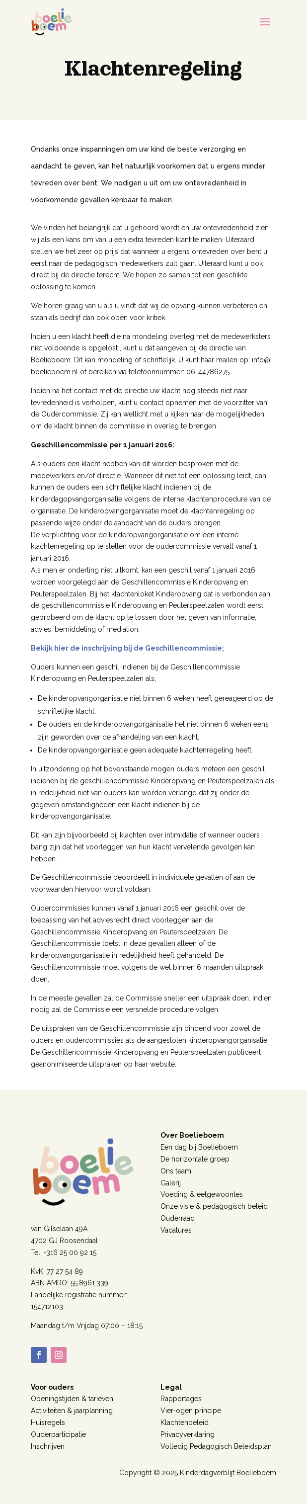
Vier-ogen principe (190, 1411)
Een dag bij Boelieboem (199, 1147)
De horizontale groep (195, 1159)
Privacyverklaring (187, 1434)
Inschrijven (48, 1446)
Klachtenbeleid (184, 1422)
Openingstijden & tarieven (72, 1399)
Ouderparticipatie (58, 1434)
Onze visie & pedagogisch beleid (214, 1206)
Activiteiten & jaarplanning (72, 1411)
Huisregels (48, 1422)
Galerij (170, 1183)
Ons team (175, 1171)
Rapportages (181, 1399)
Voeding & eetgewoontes (201, 1194)
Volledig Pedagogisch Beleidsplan (216, 1446)
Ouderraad (177, 1218)
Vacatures (176, 1230)
